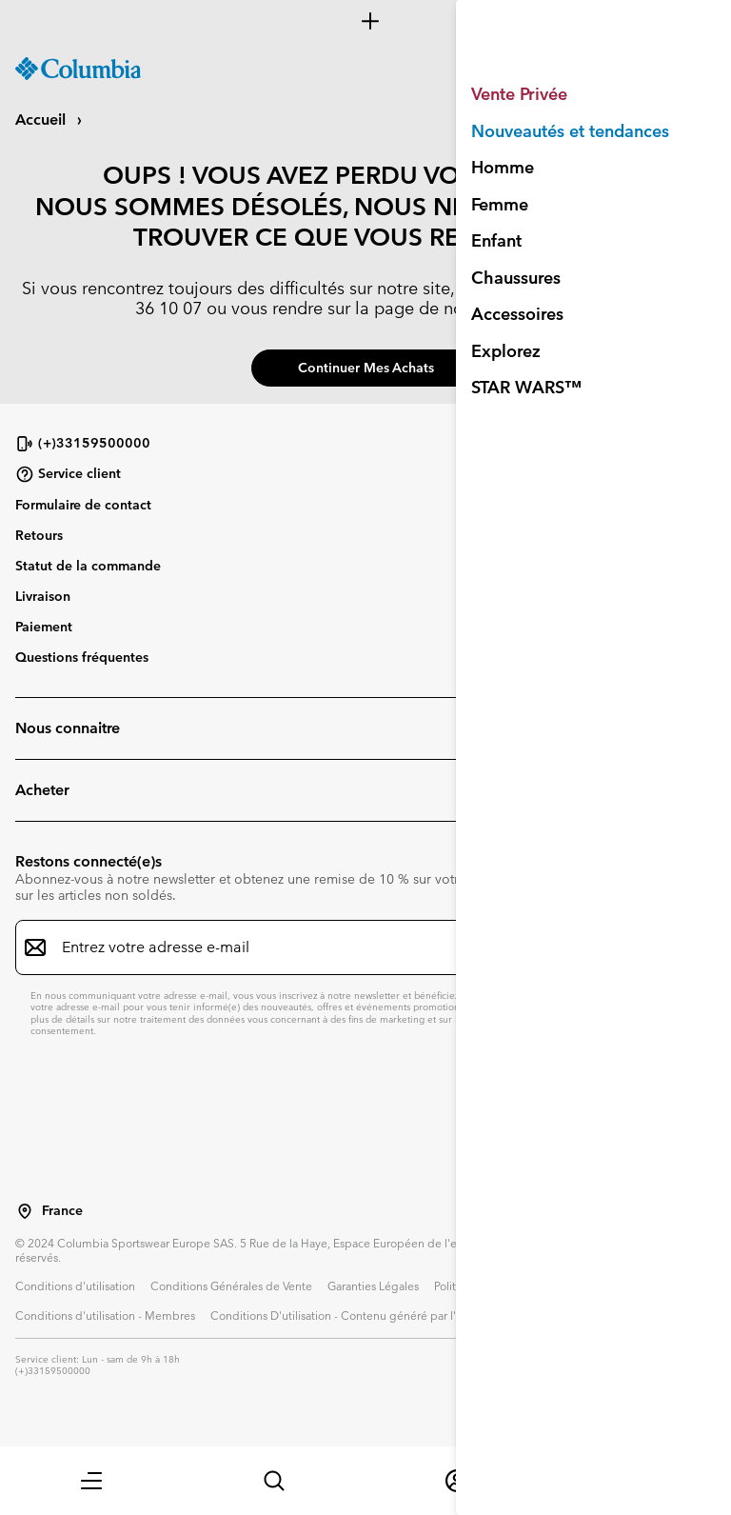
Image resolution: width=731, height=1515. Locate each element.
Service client (68, 474)
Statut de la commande (88, 565)
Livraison (42, 596)
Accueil (42, 119)
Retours (39, 535)
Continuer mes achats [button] (366, 367)
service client (540, 308)
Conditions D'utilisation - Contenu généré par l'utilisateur (358, 1315)
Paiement (43, 626)
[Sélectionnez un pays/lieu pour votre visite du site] (24, 1211)
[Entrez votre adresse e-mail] (354, 947)
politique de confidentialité (616, 1007)
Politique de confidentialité (504, 1285)
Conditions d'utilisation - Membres (105, 1315)
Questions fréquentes (81, 657)
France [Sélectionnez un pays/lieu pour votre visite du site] (62, 1211)
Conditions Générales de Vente (231, 1285)
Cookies (616, 1315)
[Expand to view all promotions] (365, 21)
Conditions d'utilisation (75, 1285)
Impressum (551, 1315)
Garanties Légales (373, 1285)
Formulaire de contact (83, 504)
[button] (91, 1480)
